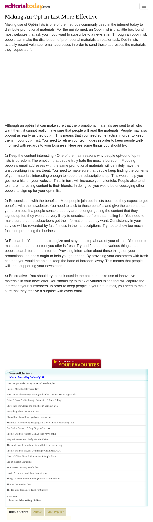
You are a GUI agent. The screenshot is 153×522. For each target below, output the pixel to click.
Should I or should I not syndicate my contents (29, 417)
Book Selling (55, 400)
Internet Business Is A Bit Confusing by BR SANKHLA (34, 450)
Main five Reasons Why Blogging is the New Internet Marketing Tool (40, 422)
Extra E (10, 400)
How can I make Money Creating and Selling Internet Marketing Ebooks (41, 394)
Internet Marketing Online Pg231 (26, 377)
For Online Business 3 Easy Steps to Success (28, 428)
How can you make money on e (22, 383)
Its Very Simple (48, 433)
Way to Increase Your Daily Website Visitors (28, 439)
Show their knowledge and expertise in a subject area (32, 405)
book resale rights (46, 383)
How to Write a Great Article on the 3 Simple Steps (31, 456)
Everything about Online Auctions (23, 411)
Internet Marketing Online (25, 500)
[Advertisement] (38, 85)
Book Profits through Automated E (31, 400)
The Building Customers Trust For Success (27, 490)
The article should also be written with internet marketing (34, 445)
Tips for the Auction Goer (19, 484)
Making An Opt (23, 16)
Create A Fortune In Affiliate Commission (27, 473)
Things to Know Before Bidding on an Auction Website (33, 478)
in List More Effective (70, 16)
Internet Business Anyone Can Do (23, 433)
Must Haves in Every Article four (23, 467)
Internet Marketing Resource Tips (23, 389)
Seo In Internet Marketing (19, 461)
